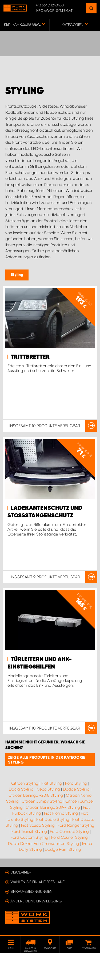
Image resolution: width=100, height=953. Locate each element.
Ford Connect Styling (69, 831)
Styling (17, 275)
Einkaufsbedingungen (31, 891)
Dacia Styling (21, 789)
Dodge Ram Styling (63, 849)
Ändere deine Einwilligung (36, 901)
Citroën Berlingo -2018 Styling (36, 795)
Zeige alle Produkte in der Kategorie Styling (46, 760)
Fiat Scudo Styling (38, 825)
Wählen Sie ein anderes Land (37, 882)
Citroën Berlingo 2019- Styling (53, 807)
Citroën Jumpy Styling (42, 801)
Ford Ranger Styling (76, 825)
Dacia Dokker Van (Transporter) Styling (43, 843)
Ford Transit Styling (29, 831)
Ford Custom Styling (29, 837)
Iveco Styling (48, 789)
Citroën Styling (24, 783)
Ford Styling (76, 783)
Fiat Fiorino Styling (61, 813)
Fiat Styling (51, 783)
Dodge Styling (76, 789)
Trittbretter (30, 357)
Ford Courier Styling (69, 837)
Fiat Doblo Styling (52, 819)
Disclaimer (20, 872)
